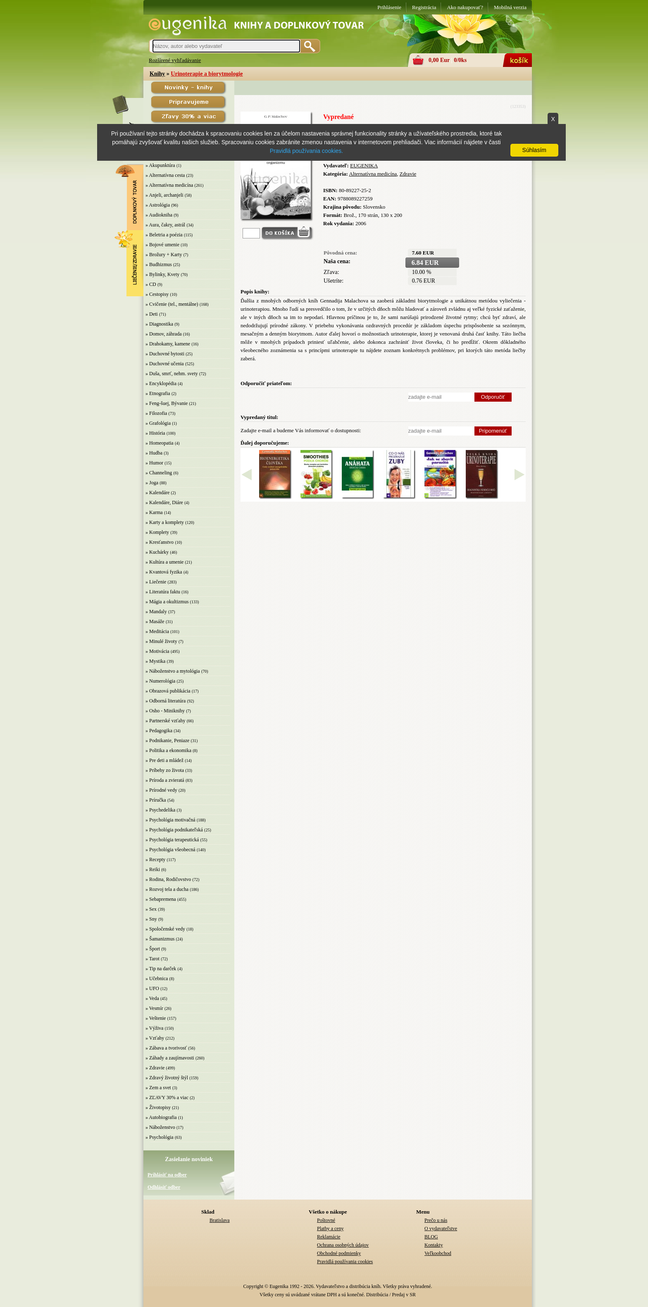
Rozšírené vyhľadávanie (175, 60)
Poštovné (326, 1220)
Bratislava (220, 1220)
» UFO (152, 988)
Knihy (157, 74)
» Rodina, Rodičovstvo (168, 879)
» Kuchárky (157, 552)
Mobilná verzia (510, 7)
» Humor (154, 463)
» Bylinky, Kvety (162, 274)
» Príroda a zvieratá (164, 780)
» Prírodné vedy (161, 790)
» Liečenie (155, 582)
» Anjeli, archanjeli (164, 195)
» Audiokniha (158, 215)
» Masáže (154, 621)
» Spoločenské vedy (165, 929)
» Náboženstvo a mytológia (172, 671)
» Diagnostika (159, 324)
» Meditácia (157, 631)
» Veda (152, 998)
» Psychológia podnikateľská (174, 830)
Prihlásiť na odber (167, 1175)
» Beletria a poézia (164, 235)
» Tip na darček (160, 968)
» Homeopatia (159, 443)
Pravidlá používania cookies (345, 1261)
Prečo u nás (435, 1220)
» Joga (151, 483)
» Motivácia (157, 651)
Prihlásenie (389, 7)
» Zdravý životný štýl (166, 1078)
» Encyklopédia (160, 383)
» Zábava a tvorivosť (166, 1048)
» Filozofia (156, 413)
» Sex (151, 909)
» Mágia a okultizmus (166, 602)
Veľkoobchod (437, 1253)
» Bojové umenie (162, 245)
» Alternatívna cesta (165, 175)
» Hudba (153, 453)
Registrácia (424, 7)
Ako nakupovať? (465, 7)
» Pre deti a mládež (164, 760)
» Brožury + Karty (163, 254)
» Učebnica (156, 978)
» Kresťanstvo (159, 542)
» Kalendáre (157, 492)
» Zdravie (154, 1068)
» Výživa (154, 1028)
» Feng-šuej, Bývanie (166, 403)
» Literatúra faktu (162, 592)
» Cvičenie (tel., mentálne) (171, 304)
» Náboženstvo (160, 1127)
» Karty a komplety (164, 522)
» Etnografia (157, 393)
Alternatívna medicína (373, 174)
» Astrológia (157, 205)
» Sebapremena (160, 899)
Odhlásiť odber (164, 1187)
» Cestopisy (157, 294)
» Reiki (152, 869)
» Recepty (155, 859)
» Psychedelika (160, 810)
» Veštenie (155, 1018)
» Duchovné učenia (164, 364)
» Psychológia (159, 1137)
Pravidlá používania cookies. (306, 151)
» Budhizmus (158, 264)
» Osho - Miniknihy (165, 711)
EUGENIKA (364, 165)
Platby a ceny (330, 1228)
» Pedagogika (158, 730)
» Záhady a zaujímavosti (169, 1058)
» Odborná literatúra (165, 701)
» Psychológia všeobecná (170, 849)
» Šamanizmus (159, 939)
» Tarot (152, 959)
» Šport (152, 949)
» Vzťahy (154, 1038)
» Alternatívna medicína (169, 185)
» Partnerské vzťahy (165, 721)
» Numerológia (160, 681)
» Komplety (157, 532)
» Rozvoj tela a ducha (166, 889)
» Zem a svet (158, 1087)
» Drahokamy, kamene (167, 344)
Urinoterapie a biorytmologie (207, 74)
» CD (150, 284)
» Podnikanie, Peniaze (167, 740)
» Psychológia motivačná (170, 820)
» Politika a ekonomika (168, 750)
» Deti (151, 314)
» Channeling (158, 473)
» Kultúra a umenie (164, 562)
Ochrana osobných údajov (343, 1245)
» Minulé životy (161, 641)
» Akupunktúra (160, 165)
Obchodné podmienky (339, 1253)
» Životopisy (158, 1107)
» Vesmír (154, 1008)
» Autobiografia (161, 1117)
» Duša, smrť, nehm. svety (171, 373)
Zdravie (408, 174)
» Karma (154, 512)
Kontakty (433, 1245)
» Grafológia (158, 423)
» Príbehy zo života (164, 770)
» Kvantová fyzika (163, 572)
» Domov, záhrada (163, 334)
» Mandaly (156, 611)
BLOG (431, 1237)
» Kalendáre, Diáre (164, 502)
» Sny (151, 919)
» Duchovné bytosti (164, 354)
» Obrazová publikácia (168, 691)
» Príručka (155, 800)
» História (155, 433)
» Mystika (155, 661)
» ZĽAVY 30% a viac (166, 1097)
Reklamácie (329, 1237)
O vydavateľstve (440, 1228)
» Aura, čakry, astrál (165, 225)
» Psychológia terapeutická (172, 840)
